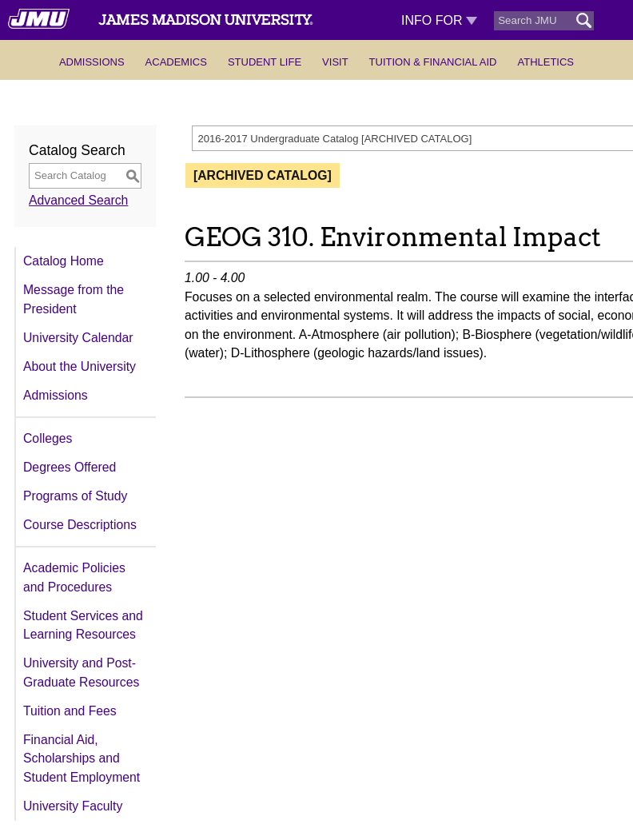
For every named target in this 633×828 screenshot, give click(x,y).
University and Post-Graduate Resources (81, 672)
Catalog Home (63, 261)
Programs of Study (75, 496)
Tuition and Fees (70, 711)
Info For (439, 20)
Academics (176, 62)
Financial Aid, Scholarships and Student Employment (81, 758)
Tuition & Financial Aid (433, 62)
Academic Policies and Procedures (74, 577)
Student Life (264, 62)
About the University (79, 366)
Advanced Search (78, 200)
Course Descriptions (80, 524)
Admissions (92, 62)
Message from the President (73, 299)
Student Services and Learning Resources (83, 625)
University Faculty (72, 806)
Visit (335, 62)
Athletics (545, 62)
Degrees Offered (69, 467)
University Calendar (78, 337)
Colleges (47, 438)
